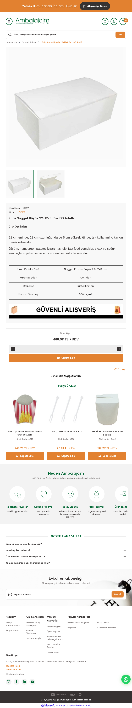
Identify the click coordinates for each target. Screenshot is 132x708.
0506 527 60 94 (13, 669)
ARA (120, 34)
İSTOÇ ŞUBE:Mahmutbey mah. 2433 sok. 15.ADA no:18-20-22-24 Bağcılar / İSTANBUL (46, 661)
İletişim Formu (12, 630)
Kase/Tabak (103, 623)
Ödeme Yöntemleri (31, 631)
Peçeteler (72, 627)
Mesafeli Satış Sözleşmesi (33, 624)
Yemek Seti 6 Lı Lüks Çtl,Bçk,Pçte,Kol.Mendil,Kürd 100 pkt (107, 433)
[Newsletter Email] (66, 594)
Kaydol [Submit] (117, 594)
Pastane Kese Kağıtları (78, 623)
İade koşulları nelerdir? (18, 550)
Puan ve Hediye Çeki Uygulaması (55, 638)
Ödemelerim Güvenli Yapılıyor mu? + (25, 556)
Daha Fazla (66, 376)
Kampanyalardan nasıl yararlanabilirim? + (29, 562)
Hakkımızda (53, 652)
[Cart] (122, 21)
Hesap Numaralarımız (13, 624)
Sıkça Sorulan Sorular (53, 645)
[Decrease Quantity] (13, 349)
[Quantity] (66, 349)
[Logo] (32, 21)
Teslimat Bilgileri (34, 638)
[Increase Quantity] (119, 349)
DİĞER (22, 212)
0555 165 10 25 (13, 666)
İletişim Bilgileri (54, 626)
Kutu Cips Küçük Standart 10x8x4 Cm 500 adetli (66, 433)
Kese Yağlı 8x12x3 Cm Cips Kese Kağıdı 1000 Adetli (24, 433)
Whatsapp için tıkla (15, 674)
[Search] (66, 35)
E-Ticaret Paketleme (106, 627)
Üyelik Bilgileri (53, 631)
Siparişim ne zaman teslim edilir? (24, 544)
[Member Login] (114, 21)
